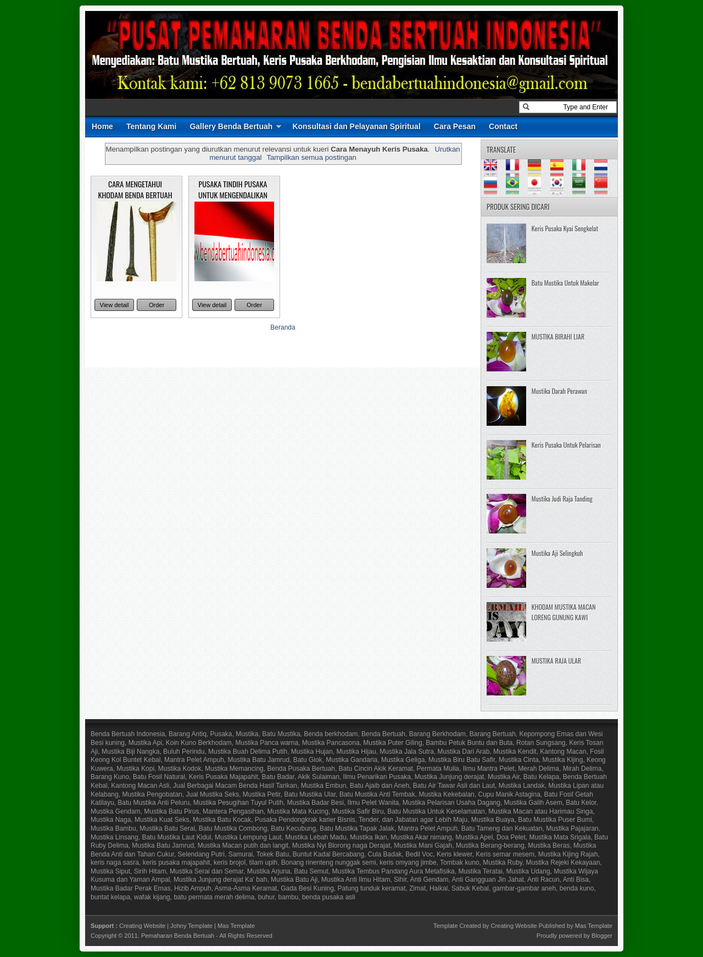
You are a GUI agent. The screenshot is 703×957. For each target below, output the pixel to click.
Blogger (602, 935)
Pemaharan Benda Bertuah (177, 935)
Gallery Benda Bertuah (230, 126)
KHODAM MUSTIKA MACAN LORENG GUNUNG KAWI (564, 612)
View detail (114, 305)
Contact (503, 126)
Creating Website (142, 925)
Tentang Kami (151, 126)
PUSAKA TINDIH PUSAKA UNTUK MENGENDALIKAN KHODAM (232, 195)
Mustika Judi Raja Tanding (562, 498)
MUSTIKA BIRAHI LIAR (558, 336)
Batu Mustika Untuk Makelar (565, 282)
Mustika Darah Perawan (559, 391)
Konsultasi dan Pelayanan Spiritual (356, 126)
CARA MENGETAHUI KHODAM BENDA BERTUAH (135, 189)
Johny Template (191, 925)
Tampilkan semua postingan (311, 157)
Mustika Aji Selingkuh (557, 553)
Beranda (282, 327)
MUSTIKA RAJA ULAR (556, 660)
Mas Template (236, 925)
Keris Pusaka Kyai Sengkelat (565, 228)
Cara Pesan (455, 126)
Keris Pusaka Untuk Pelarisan (566, 444)
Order (156, 305)
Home (102, 126)
